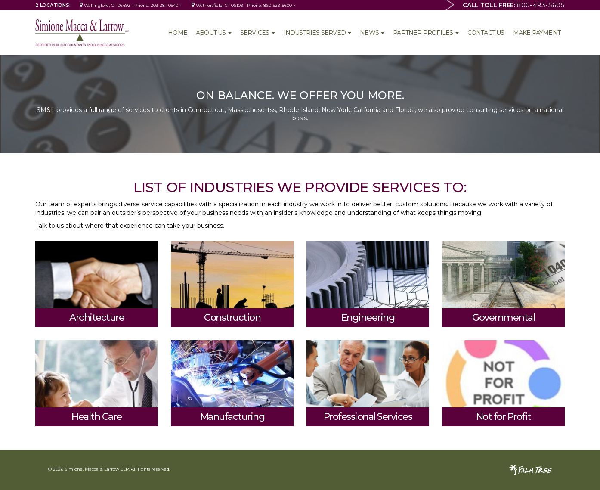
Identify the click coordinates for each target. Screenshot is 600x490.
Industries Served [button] (318, 33)
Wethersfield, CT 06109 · (219, 5)
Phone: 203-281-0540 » (158, 5)
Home (177, 33)
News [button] (372, 33)
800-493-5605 (540, 5)
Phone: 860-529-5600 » (271, 5)
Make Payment (536, 33)
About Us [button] (214, 33)
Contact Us (485, 33)
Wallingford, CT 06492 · (107, 5)
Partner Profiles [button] (425, 33)
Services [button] (257, 33)
